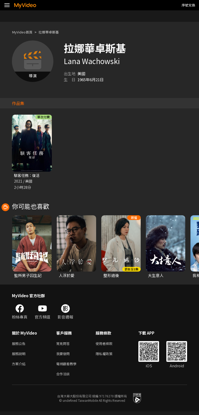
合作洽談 (64, 377)
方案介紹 (19, 366)
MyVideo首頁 (23, 32)
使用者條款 (108, 344)
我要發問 (64, 355)
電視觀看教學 (68, 366)
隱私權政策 (108, 355)
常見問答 (64, 344)
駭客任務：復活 (27, 175)
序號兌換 (188, 5)
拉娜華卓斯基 (53, 32)
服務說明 (19, 355)
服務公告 (19, 344)
